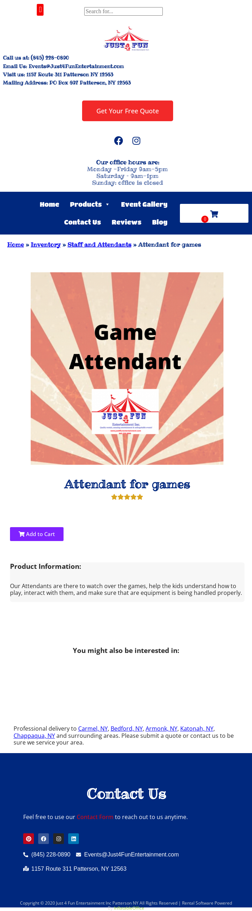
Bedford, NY (127, 728)
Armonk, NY (161, 728)
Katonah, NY (196, 728)
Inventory (46, 244)
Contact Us (82, 222)
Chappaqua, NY (34, 736)
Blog (159, 222)
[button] (40, 10)
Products (90, 204)
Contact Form (95, 817)
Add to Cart (37, 533)
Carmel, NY (93, 728)
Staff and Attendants (99, 244)
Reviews (126, 222)
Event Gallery (144, 204)
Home (49, 204)
